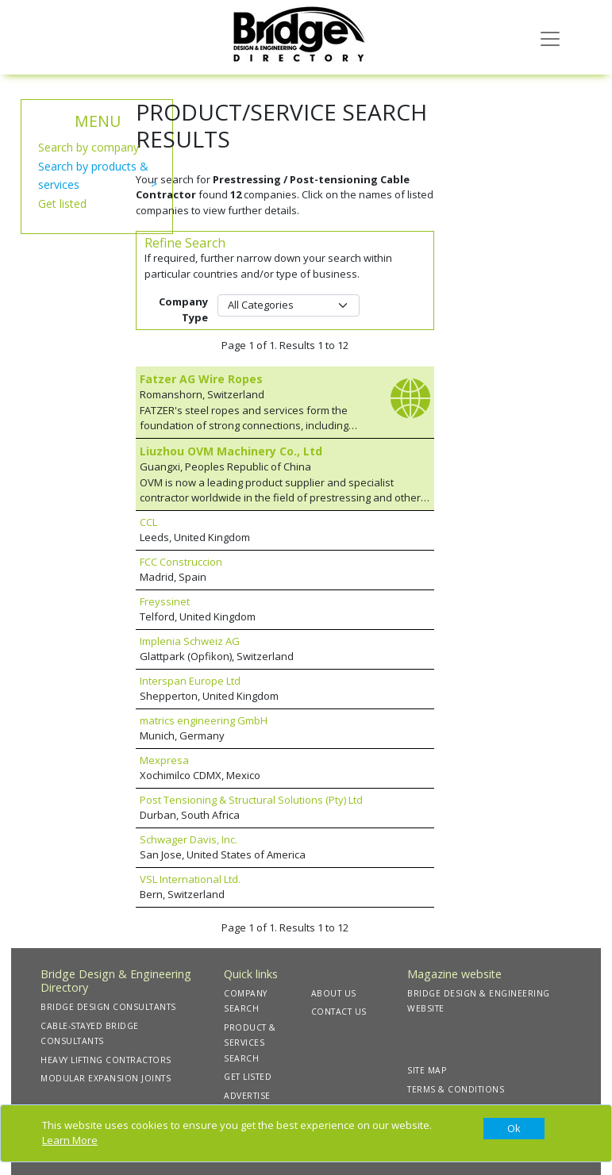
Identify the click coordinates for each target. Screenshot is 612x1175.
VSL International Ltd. (190, 879)
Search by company (88, 147)
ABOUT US (333, 993)
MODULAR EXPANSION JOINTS (105, 1078)
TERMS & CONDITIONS (455, 1089)
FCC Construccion (181, 562)
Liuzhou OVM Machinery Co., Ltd (231, 451)
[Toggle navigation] (550, 37)
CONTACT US (339, 1011)
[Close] (514, 1129)
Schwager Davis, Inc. (188, 839)
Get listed (62, 203)
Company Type (183, 309)
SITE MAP (426, 1070)
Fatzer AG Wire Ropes (201, 378)
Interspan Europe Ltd (190, 681)
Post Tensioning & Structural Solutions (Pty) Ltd (251, 800)
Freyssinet (165, 601)
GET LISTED (247, 1076)
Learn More (70, 1140)
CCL (148, 522)
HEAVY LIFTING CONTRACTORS (105, 1060)
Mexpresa (164, 760)
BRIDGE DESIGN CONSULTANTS (108, 1006)
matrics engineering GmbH (204, 720)
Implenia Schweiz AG (190, 641)
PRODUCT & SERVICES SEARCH (250, 1043)
